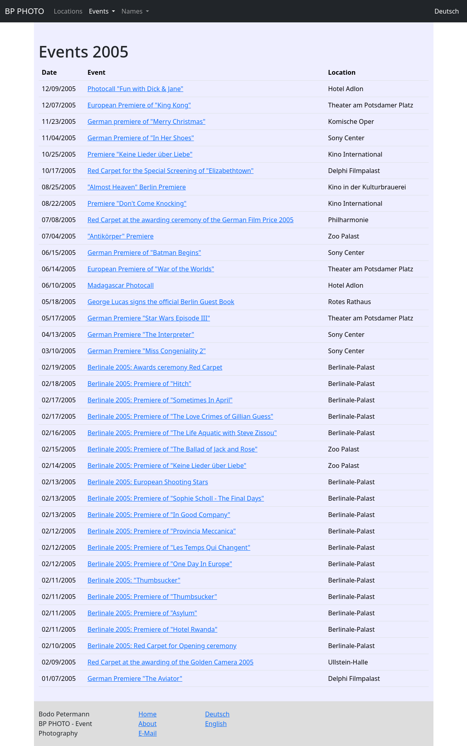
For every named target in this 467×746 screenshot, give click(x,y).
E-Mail (148, 733)
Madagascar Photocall (120, 285)
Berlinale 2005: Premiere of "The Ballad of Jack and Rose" (172, 449)
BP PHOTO (24, 11)
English (216, 723)
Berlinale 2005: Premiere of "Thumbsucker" (152, 596)
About (148, 723)
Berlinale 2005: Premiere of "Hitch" (139, 383)
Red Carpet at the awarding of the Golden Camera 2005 (170, 662)
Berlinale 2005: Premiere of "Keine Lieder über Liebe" (166, 465)
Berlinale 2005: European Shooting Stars (147, 481)
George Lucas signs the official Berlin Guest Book (160, 301)
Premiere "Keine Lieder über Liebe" (140, 154)
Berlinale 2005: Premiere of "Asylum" (142, 613)
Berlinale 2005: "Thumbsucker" (133, 580)
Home (148, 714)
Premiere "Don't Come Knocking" (137, 203)
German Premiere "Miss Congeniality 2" (146, 350)
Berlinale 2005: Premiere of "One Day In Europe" (159, 563)
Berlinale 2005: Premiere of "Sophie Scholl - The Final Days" (175, 498)
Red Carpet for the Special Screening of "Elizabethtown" (170, 170)
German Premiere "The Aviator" (134, 678)
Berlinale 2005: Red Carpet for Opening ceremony (161, 645)
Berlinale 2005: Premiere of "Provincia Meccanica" (161, 531)
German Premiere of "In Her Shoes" (140, 137)
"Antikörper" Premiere (120, 236)
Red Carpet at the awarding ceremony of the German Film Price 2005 (190, 219)
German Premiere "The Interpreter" (140, 334)
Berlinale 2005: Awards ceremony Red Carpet (154, 367)
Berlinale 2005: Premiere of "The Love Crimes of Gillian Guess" (180, 416)
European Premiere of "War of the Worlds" (150, 269)
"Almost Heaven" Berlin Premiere (136, 187)
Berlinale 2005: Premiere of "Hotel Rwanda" (152, 629)
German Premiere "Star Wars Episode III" (148, 318)
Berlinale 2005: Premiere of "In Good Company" (158, 514)
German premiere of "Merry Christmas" (146, 121)
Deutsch (446, 11)
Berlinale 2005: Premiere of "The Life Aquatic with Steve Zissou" (182, 432)
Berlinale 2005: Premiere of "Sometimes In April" (160, 400)
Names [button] (132, 11)
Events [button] (99, 11)
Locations (68, 11)
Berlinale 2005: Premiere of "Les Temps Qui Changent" (168, 547)
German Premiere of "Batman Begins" (144, 252)
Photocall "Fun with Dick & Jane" (135, 88)
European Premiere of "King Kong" (139, 105)
